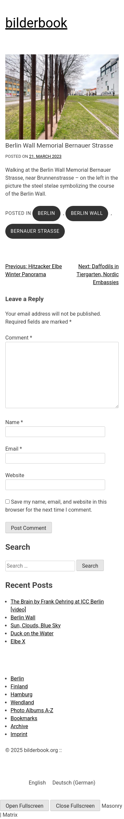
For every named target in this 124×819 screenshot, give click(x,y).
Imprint (19, 734)
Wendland (22, 702)
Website (14, 475)
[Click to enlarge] (62, 97)
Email (13, 449)
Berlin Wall (87, 213)
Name (14, 422)
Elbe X (18, 641)
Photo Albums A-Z (32, 710)
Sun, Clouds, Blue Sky (36, 625)
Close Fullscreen (75, 806)
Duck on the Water (32, 633)
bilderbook (36, 23)
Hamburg (21, 694)
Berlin (46, 213)
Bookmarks (24, 718)
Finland (19, 686)
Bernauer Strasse (35, 231)
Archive (19, 726)
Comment (18, 338)
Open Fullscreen (24, 806)
